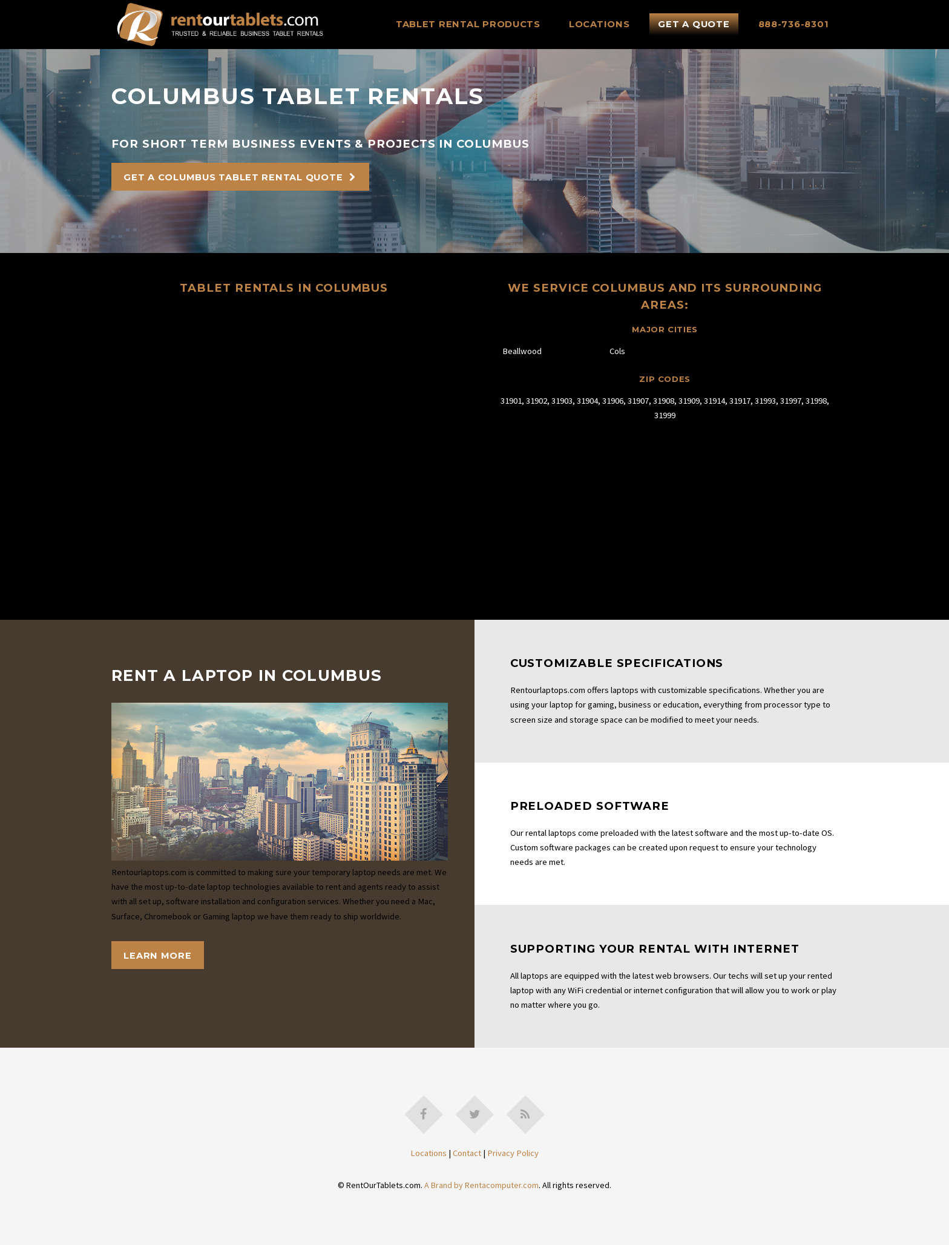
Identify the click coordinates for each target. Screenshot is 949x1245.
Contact (467, 1153)
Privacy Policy (513, 1153)
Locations (599, 24)
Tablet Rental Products (468, 24)
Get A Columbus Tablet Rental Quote (233, 177)
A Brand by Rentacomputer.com (481, 1185)
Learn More (157, 955)
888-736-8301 (793, 24)
